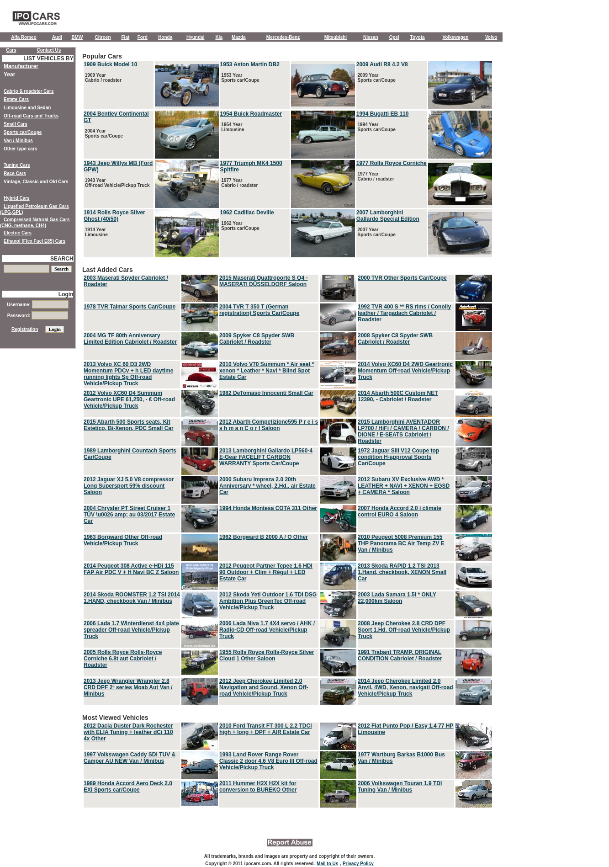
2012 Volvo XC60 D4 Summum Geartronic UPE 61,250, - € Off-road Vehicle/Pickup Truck (129, 399)
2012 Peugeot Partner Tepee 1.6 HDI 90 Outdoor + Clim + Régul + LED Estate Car (265, 572)
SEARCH (62, 258)
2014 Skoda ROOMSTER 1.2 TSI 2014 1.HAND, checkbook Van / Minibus (132, 597)
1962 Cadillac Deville (247, 212)
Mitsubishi (335, 37)
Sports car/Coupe (23, 132)
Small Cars (15, 124)
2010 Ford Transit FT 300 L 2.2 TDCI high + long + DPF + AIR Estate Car (265, 729)
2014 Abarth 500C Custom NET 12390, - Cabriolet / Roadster (398, 396)
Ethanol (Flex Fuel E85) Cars (34, 241)
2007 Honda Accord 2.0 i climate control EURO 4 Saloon (399, 511)
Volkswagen (455, 37)
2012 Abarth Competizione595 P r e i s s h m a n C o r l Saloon (268, 425)
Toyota (417, 37)
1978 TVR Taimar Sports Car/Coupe (129, 306)
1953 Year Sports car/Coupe (239, 78)
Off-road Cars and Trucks (31, 115)
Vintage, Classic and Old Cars (36, 181)
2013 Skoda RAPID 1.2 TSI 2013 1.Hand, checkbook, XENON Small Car (402, 572)
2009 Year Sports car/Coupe (376, 78)
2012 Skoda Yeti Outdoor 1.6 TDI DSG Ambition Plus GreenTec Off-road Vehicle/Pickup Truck (268, 601)
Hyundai (195, 37)
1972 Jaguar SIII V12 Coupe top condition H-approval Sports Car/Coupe (398, 457)
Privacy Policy (358, 863)
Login (66, 294)
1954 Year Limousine (232, 127)
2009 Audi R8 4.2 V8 (382, 64)
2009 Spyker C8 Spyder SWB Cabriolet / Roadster (256, 338)
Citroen (103, 37)
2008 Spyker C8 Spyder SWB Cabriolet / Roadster (395, 338)
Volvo (491, 37)
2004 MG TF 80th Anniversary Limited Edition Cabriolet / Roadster (130, 338)
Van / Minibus (18, 140)
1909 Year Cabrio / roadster (103, 78)
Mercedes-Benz (283, 37)
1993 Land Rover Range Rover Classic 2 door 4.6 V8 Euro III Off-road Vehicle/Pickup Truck (268, 761)
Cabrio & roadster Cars (28, 91)
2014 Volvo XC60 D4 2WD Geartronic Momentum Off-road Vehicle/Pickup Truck (405, 370)
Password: (37, 315)
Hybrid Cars (17, 198)
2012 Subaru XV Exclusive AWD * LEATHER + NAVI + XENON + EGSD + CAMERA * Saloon (404, 485)
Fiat (126, 37)
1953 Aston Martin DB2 (250, 64)
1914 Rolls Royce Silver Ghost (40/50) (114, 215)
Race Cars (15, 173)
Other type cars (20, 148)
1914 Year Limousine (96, 232)
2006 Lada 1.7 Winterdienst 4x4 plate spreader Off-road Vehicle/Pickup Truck (131, 629)
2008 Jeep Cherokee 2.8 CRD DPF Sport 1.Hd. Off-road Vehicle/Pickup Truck (404, 629)
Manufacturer (21, 66)
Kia (218, 37)
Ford (143, 37)
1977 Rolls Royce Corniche (391, 163)
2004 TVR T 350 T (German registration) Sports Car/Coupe (259, 309)
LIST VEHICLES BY (48, 58)
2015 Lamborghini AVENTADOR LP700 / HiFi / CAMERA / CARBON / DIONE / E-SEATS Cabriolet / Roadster (403, 431)
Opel (394, 37)
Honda (165, 37)
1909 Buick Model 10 (110, 64)
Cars (11, 50)
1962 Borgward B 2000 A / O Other (263, 537)
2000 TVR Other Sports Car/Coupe (402, 278)
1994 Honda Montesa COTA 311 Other (268, 508)
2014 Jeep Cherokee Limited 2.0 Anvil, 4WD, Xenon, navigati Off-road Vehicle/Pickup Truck (405, 687)
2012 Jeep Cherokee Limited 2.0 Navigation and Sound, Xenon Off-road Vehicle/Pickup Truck (263, 687)
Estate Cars (16, 99)
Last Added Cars (287, 486)
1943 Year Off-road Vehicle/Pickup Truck (117, 183)
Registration (24, 329)
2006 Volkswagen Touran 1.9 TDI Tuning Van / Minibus (400, 786)
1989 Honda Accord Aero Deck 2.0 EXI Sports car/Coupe (128, 786)
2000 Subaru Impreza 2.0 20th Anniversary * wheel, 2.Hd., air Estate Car (267, 485)
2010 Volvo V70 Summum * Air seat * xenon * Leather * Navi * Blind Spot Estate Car (266, 370)
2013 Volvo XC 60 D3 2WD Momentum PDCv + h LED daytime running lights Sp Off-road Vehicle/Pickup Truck (128, 374)
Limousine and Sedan (27, 107)
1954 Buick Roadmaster (251, 114)
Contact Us (49, 50)
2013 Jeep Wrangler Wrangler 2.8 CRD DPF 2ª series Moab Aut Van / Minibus (128, 687)
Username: (37, 304)
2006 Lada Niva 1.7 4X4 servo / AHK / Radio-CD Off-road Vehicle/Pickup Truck (267, 629)
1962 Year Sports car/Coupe (239, 226)
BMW (77, 37)
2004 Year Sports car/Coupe (103, 133)
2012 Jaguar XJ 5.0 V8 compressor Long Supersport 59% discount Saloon (129, 485)
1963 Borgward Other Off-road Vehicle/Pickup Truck (123, 540)
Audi (57, 37)
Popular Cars (287, 156)
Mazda (239, 37)
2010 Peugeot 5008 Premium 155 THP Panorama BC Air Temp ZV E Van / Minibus (401, 543)
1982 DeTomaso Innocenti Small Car (266, 393)
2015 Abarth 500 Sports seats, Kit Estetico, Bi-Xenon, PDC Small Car (129, 425)
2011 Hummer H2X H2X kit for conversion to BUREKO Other (258, 786)
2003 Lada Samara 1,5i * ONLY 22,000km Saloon (397, 597)
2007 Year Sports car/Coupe (376, 232)
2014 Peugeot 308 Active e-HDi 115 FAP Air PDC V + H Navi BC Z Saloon (131, 569)
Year (9, 74)
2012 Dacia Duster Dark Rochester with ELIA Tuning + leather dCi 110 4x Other (128, 732)
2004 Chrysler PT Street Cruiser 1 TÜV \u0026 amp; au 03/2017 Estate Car (129, 514)
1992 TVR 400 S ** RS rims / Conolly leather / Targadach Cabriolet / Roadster (404, 313)
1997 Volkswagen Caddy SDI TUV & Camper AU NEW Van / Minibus (129, 757)
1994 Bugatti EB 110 (382, 114)
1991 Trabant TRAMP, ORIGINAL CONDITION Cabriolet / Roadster (400, 655)
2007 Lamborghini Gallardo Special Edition (387, 215)
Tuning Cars (17, 165)
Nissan (370, 37)
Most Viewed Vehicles (287, 761)
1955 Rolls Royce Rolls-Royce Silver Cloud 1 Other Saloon (266, 655)
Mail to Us (327, 863)
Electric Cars (18, 232)
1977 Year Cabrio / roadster (239, 183)
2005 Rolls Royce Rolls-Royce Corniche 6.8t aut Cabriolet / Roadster (123, 658)
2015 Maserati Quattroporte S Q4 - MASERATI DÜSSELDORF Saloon (263, 281)
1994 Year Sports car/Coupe (376, 127)
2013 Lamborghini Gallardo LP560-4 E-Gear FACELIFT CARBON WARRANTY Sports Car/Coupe (265, 457)
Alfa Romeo (24, 37)
